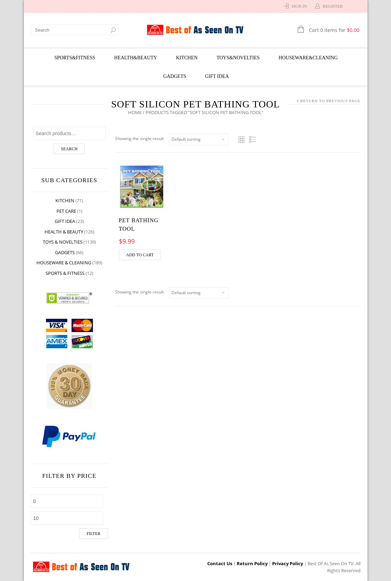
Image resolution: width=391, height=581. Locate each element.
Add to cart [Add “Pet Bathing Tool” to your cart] (140, 254)
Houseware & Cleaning (63, 262)
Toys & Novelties (62, 242)
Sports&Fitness (74, 57)
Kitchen (186, 57)
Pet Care (66, 211)
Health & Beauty (64, 232)
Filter (94, 533)
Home (135, 112)
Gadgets (174, 76)
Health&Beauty (135, 57)
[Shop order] (199, 139)
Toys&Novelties (237, 57)
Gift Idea (217, 76)
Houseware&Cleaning (308, 57)
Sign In (299, 6)
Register (333, 6)
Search (69, 148)
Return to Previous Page (330, 101)
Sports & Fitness (65, 273)
